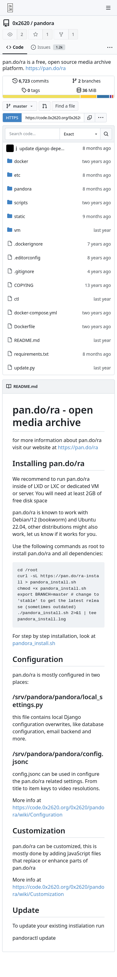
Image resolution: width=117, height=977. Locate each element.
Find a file (65, 106)
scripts (17, 203)
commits (30, 81)
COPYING (20, 285)
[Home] (10, 7)
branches (86, 81)
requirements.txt (28, 354)
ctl (13, 299)
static (16, 216)
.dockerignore (25, 244)
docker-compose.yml (32, 313)
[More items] (110, 47)
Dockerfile (21, 326)
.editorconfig (24, 258)
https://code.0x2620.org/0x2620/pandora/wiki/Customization (58, 890)
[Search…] (106, 134)
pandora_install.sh (33, 643)
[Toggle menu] (108, 7)
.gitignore (20, 271)
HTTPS (12, 117)
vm (14, 230)
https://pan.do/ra (46, 68)
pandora (44, 23)
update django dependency (47, 148)
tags (31, 90)
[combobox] (80, 134)
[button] (45, 106)
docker (17, 161)
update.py (21, 368)
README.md (23, 340)
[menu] (101, 117)
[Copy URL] (89, 117)
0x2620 (21, 23)
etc (14, 175)
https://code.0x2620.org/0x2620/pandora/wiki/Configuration (58, 811)
